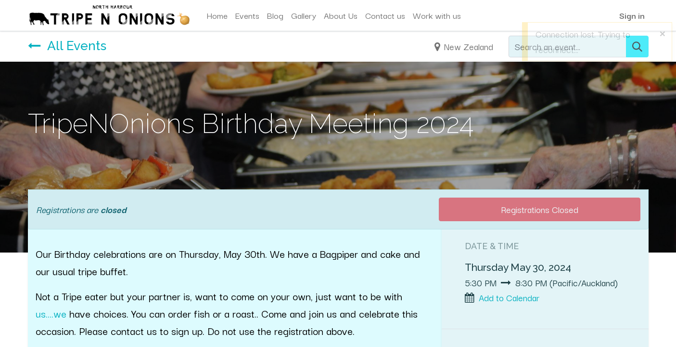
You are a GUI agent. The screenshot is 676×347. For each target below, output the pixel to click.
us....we (51, 313)
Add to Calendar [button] (509, 297)
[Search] (637, 47)
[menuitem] (217, 15)
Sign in (632, 15)
